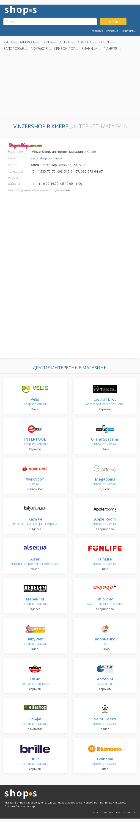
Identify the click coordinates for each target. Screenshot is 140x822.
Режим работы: (14, 181)
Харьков (26, 42)
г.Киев (46, 42)
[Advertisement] (70, 86)
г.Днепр (110, 48)
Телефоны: (16, 171)
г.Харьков (39, 48)
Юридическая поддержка (106, 812)
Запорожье (14, 48)
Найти (113, 21)
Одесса (84, 42)
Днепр (65, 42)
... (125, 48)
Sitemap (127, 812)
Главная (97, 31)
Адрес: (13, 165)
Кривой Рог (64, 48)
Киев (8, 42)
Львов (104, 42)
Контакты (128, 31)
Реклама (112, 31)
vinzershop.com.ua (45, 158)
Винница (89, 48)
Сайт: (12, 158)
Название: (16, 151)
